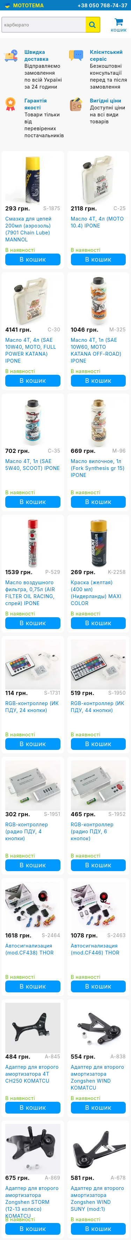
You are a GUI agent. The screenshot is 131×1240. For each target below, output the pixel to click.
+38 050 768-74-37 (103, 5)
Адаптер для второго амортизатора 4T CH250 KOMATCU (32, 1074)
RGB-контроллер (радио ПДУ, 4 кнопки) (26, 831)
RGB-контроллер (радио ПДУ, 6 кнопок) (92, 831)
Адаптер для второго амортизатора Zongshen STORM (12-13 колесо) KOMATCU (32, 1202)
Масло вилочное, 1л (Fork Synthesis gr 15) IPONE (98, 468)
